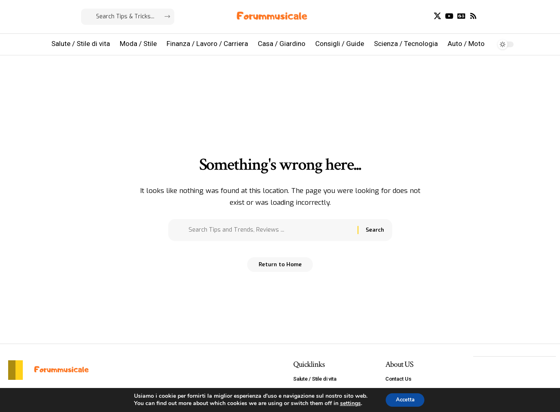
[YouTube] (449, 16)
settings (347, 403)
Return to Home (280, 268)
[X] (437, 16)
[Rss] (473, 16)
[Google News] (461, 16)
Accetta (405, 399)
